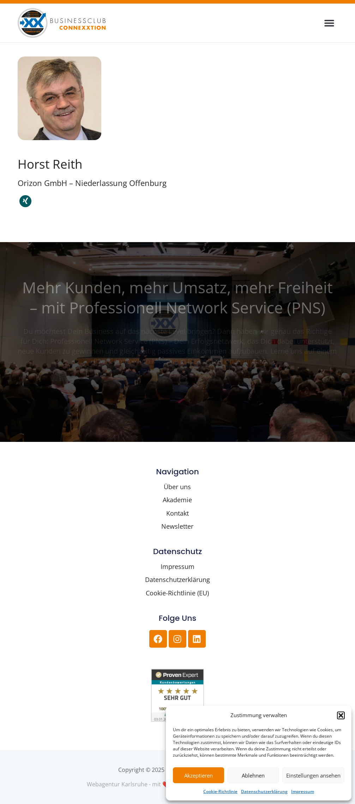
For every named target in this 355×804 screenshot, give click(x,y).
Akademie (177, 500)
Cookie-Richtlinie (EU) (177, 593)
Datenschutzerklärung (264, 791)
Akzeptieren (198, 775)
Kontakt (177, 513)
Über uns (177, 486)
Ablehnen (253, 775)
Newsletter (177, 526)
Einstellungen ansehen (313, 775)
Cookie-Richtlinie (220, 791)
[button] (340, 715)
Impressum (302, 791)
